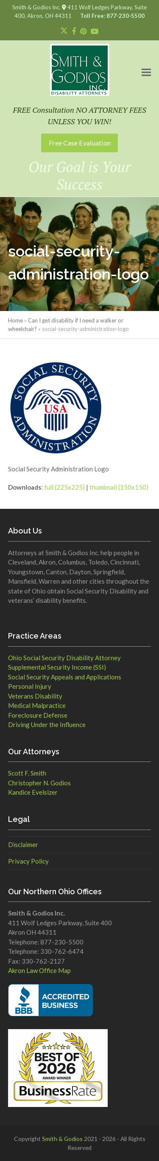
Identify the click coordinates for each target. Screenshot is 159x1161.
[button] (146, 72)
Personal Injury (29, 686)
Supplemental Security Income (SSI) (57, 667)
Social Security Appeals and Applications (64, 677)
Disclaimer (23, 844)
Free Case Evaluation (80, 143)
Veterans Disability (35, 696)
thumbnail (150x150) (118, 487)
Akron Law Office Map (39, 970)
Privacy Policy (28, 861)
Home (15, 320)
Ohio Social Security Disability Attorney (64, 658)
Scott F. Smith (27, 773)
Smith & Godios (62, 1138)
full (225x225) (64, 487)
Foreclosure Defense (37, 715)
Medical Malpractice (37, 705)
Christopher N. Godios (39, 783)
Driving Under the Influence (47, 724)
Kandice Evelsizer (33, 792)
